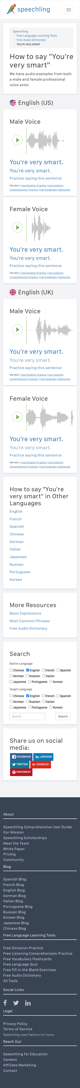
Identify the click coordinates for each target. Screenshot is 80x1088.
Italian (15, 549)
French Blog (13, 884)
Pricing (9, 854)
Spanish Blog (14, 879)
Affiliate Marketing (19, 1065)
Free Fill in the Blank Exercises (29, 969)
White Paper (14, 849)
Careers (10, 1059)
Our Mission (13, 832)
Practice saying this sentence (36, 178)
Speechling (20, 31)
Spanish (17, 526)
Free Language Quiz (20, 964)
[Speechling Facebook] (7, 1004)
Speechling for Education (25, 1054)
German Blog (14, 895)
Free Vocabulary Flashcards (27, 959)
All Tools (10, 980)
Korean (16, 579)
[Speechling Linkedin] (30, 1004)
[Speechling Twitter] (18, 1004)
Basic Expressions (25, 613)
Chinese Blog (14, 928)
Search (63, 716)
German (17, 541)
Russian (17, 564)
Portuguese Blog (17, 906)
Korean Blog (13, 917)
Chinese (17, 534)
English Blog (14, 890)
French (16, 519)
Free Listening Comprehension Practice (38, 953)
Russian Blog (14, 912)
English (16, 511)
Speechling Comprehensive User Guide (37, 827)
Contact (10, 1070)
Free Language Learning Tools (37, 35)
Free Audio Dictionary (31, 40)
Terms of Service (17, 1029)
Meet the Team (16, 843)
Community (13, 859)
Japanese (18, 557)
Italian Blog (13, 901)
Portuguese (20, 572)
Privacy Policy (15, 1023)
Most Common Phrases (30, 621)
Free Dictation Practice (23, 948)
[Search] (27, 716)
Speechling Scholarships (25, 837)
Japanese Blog (16, 923)
